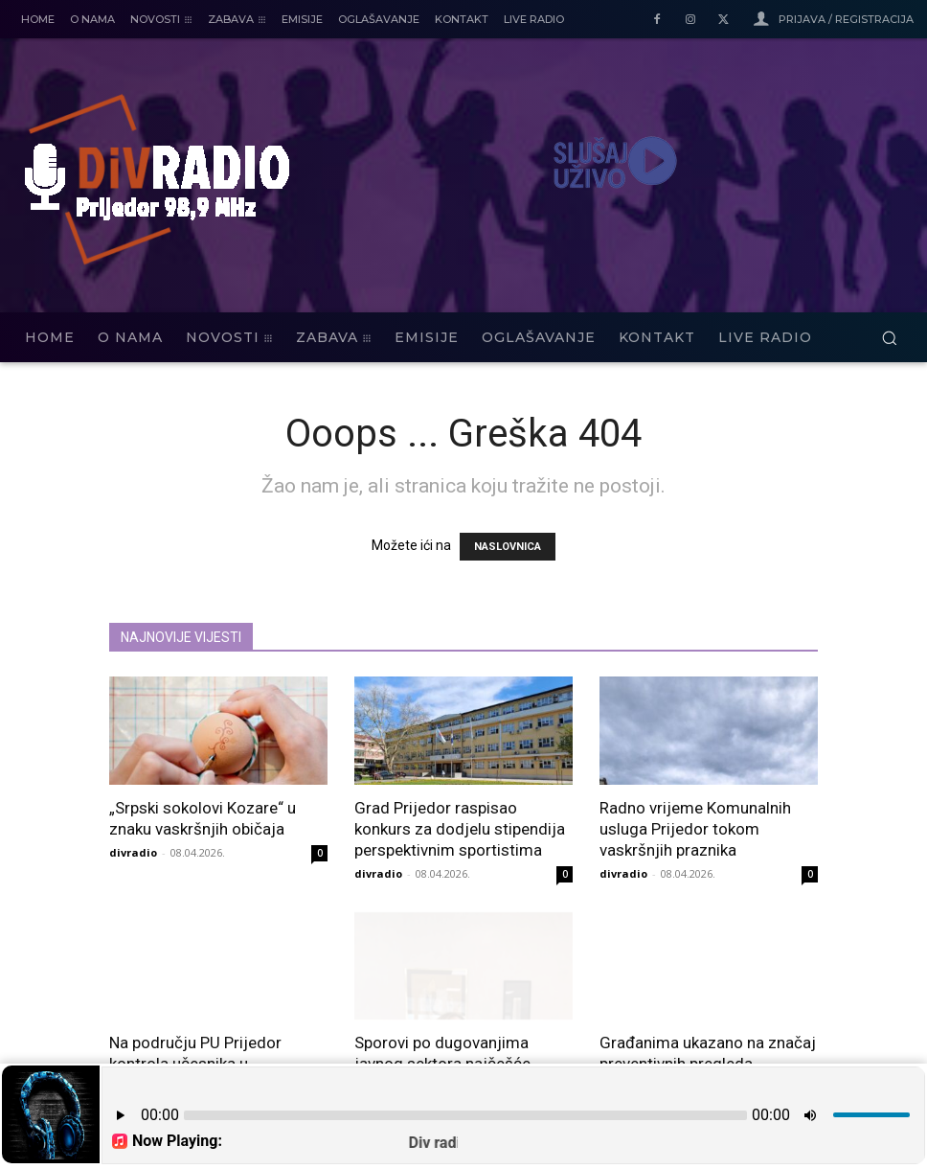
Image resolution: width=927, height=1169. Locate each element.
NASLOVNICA (507, 546)
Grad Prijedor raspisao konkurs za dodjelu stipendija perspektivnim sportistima (459, 829)
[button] (889, 337)
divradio (133, 852)
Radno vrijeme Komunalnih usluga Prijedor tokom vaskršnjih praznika (695, 829)
